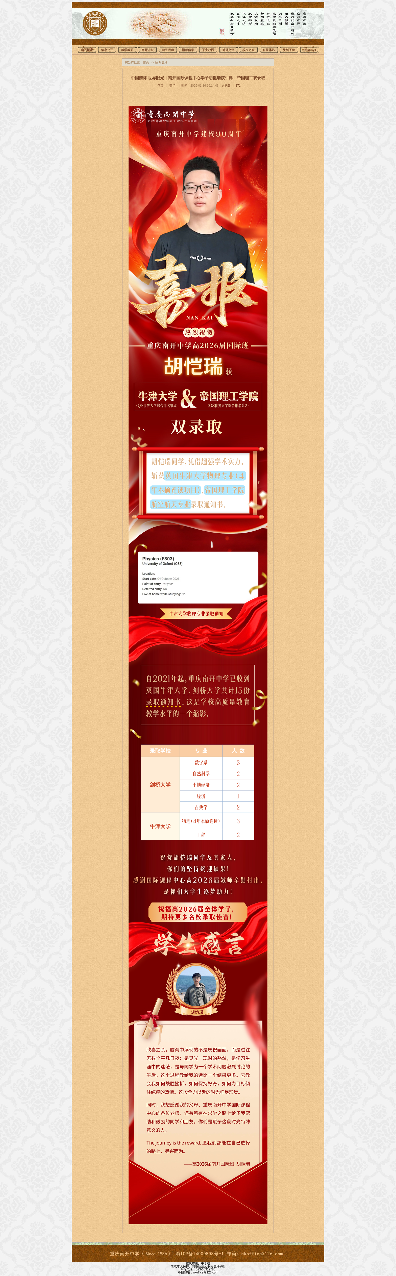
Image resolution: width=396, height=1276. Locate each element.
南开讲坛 (147, 50)
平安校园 (208, 50)
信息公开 (107, 50)
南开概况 (87, 50)
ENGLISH (309, 50)
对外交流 (228, 50)
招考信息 (188, 50)
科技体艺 (269, 50)
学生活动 (168, 50)
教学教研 (127, 50)
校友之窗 (248, 50)
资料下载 (289, 50)
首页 (146, 62)
